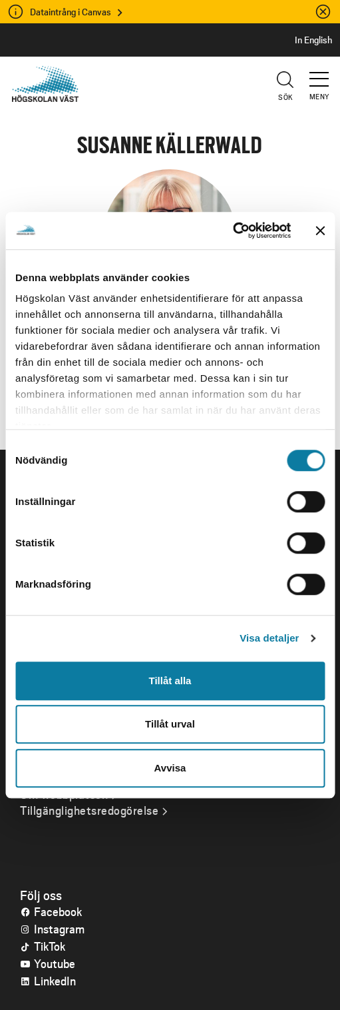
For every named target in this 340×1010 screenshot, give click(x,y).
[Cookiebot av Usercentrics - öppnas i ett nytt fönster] (232, 230)
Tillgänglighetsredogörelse (89, 810)
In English (313, 40)
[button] (320, 73)
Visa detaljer (269, 638)
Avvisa (170, 767)
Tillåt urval (170, 724)
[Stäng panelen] (320, 230)
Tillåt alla (170, 680)
